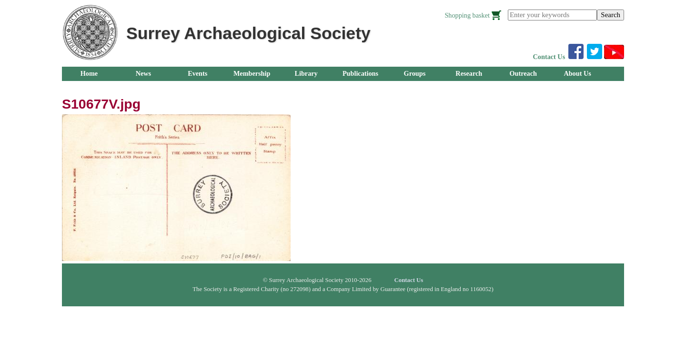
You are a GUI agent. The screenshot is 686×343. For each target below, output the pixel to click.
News (143, 73)
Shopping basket (467, 15)
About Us (577, 73)
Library (305, 73)
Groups (415, 73)
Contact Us (549, 57)
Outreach (522, 73)
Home (89, 73)
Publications (360, 73)
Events (197, 73)
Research (468, 73)
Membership (252, 73)
